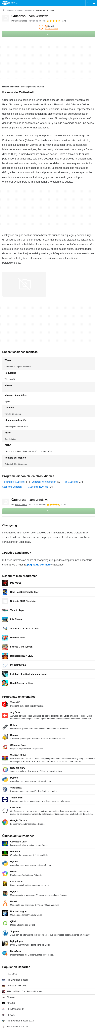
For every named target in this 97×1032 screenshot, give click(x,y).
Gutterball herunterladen (43, 482)
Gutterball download (38, 487)
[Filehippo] (10, 3)
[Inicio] (3, 10)
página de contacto (39, 564)
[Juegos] (20, 10)
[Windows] (10, 10)
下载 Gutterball (70, 482)
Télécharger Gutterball (13, 482)
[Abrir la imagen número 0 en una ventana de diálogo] (24, 284)
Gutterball (29, 16)
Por (19, 21)
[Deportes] (28, 10)
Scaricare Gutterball (12, 487)
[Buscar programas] (88, 3)
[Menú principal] (94, 3)
